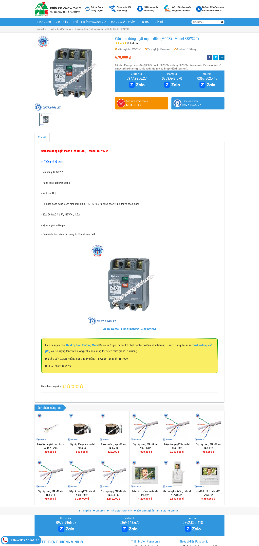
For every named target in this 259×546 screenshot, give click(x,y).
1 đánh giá (133, 43)
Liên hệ (158, 21)
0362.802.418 (207, 78)
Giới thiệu (62, 21)
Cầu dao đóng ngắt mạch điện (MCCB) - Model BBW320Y (129, 328)
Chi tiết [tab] (42, 137)
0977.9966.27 (137, 78)
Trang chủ (44, 21)
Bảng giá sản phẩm (123, 21)
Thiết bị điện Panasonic (88, 21)
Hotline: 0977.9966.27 (20, 540)
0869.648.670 (172, 78)
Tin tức (144, 21)
